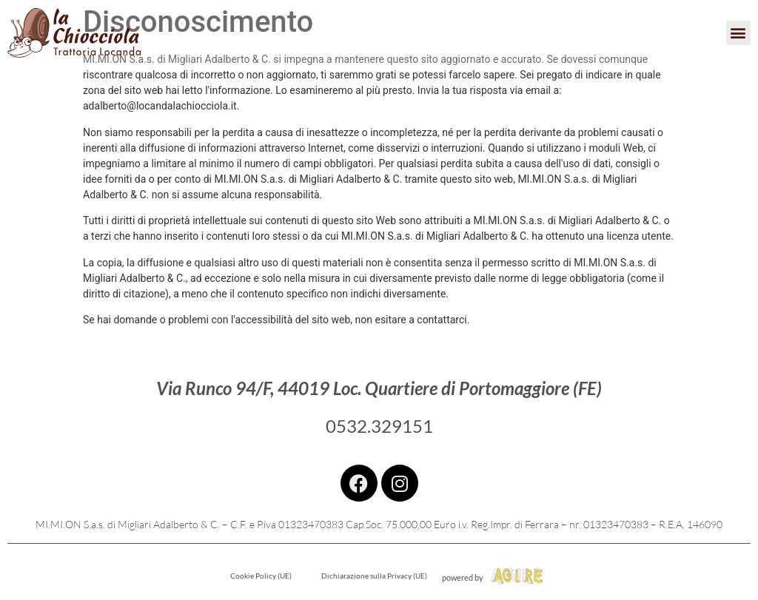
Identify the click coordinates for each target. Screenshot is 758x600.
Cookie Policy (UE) (261, 575)
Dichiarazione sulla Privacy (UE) (374, 575)
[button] (738, 33)
